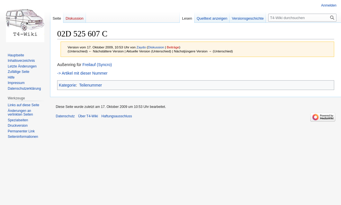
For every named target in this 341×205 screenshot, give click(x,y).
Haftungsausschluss (117, 116)
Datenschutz (65, 116)
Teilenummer (90, 85)
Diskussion (156, 47)
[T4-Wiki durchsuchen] (302, 18)
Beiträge (173, 47)
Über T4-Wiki (88, 116)
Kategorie (67, 85)
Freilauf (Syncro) (97, 64)
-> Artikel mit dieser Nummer (82, 73)
